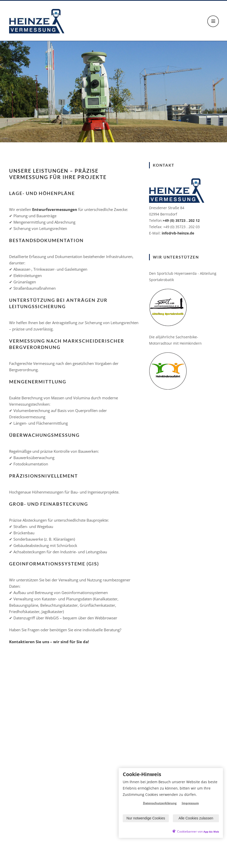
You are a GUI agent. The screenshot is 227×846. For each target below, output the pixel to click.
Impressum (190, 803)
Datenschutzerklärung (160, 803)
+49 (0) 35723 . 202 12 (181, 220)
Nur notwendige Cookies (146, 818)
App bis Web (211, 831)
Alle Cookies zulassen (196, 818)
